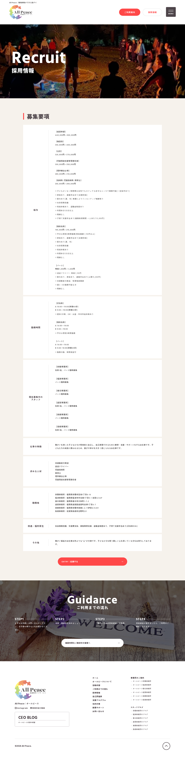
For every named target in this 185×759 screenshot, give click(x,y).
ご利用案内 (129, 12)
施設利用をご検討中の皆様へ (77, 645)
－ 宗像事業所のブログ (140, 713)
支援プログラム (99, 703)
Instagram (22, 711)
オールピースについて (102, 684)
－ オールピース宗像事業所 (142, 684)
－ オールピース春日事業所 (142, 691)
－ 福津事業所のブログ (140, 717)
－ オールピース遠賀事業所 (142, 695)
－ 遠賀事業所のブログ (140, 725)
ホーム (95, 680)
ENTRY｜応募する (70, 563)
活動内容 (96, 688)
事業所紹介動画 (38, 711)
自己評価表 (97, 699)
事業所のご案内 (138, 680)
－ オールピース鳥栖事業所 (142, 702)
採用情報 (152, 12)
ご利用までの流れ (100, 691)
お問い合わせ (98, 714)
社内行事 (96, 706)
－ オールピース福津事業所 (142, 687)
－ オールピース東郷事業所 (142, 698)
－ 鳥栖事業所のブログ (140, 732)
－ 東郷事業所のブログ (140, 728)
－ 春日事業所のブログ (140, 721)
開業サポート (98, 710)
